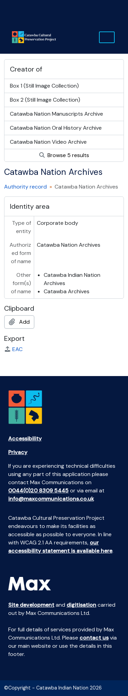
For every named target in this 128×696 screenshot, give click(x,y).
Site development (31, 604)
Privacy (17, 452)
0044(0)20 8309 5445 (38, 490)
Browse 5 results (64, 155)
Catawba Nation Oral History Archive (56, 127)
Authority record (25, 186)
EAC (13, 349)
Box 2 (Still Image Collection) (45, 99)
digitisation (81, 604)
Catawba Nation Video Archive (48, 141)
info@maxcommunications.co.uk (51, 498)
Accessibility (25, 438)
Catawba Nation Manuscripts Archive (56, 113)
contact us (94, 637)
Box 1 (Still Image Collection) (44, 85)
